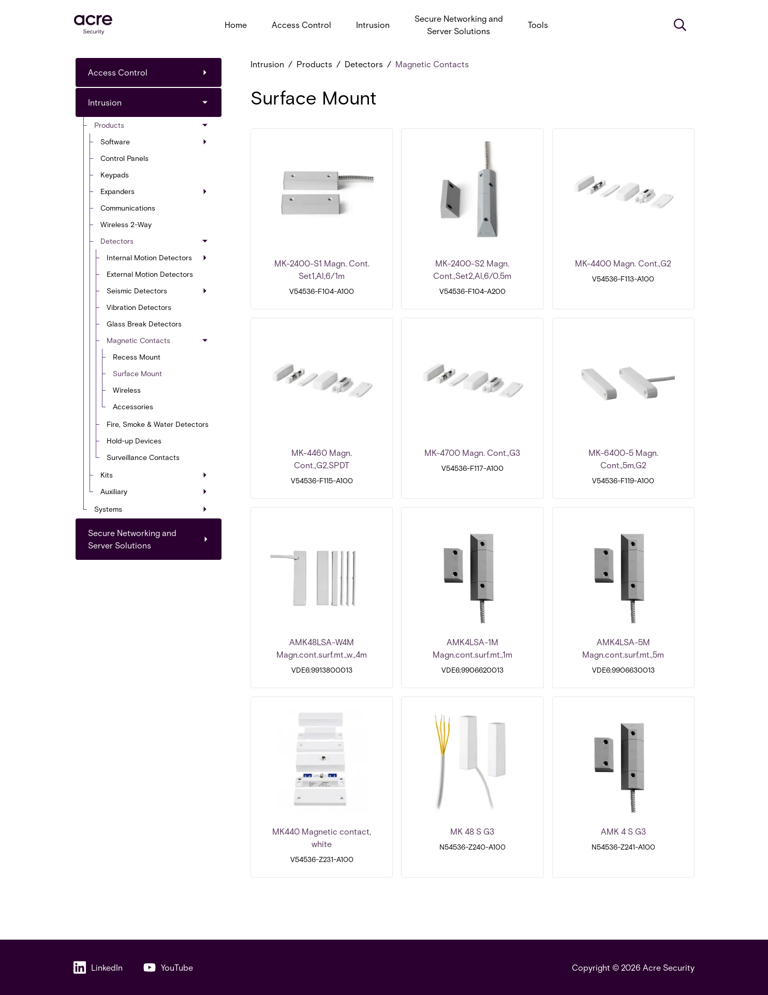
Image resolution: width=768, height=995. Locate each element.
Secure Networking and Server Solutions (459, 24)
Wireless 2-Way (126, 224)
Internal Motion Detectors (157, 257)
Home (236, 24)
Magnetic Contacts (158, 340)
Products (151, 125)
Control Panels (124, 158)
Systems (150, 508)
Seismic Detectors (157, 290)
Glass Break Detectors (144, 323)
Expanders (153, 191)
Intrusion (373, 24)
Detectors (154, 240)
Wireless (127, 389)
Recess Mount (136, 356)
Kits (153, 474)
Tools (538, 24)
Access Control (301, 24)
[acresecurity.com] (93, 25)
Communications (127, 207)
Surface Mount (137, 373)
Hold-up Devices (134, 440)
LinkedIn (98, 967)
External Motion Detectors (150, 274)
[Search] (680, 24)
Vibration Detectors (139, 307)
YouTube (168, 967)
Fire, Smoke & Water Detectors (158, 424)
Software (153, 141)
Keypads (114, 174)
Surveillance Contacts (143, 457)
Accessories (133, 406)
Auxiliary (153, 491)
